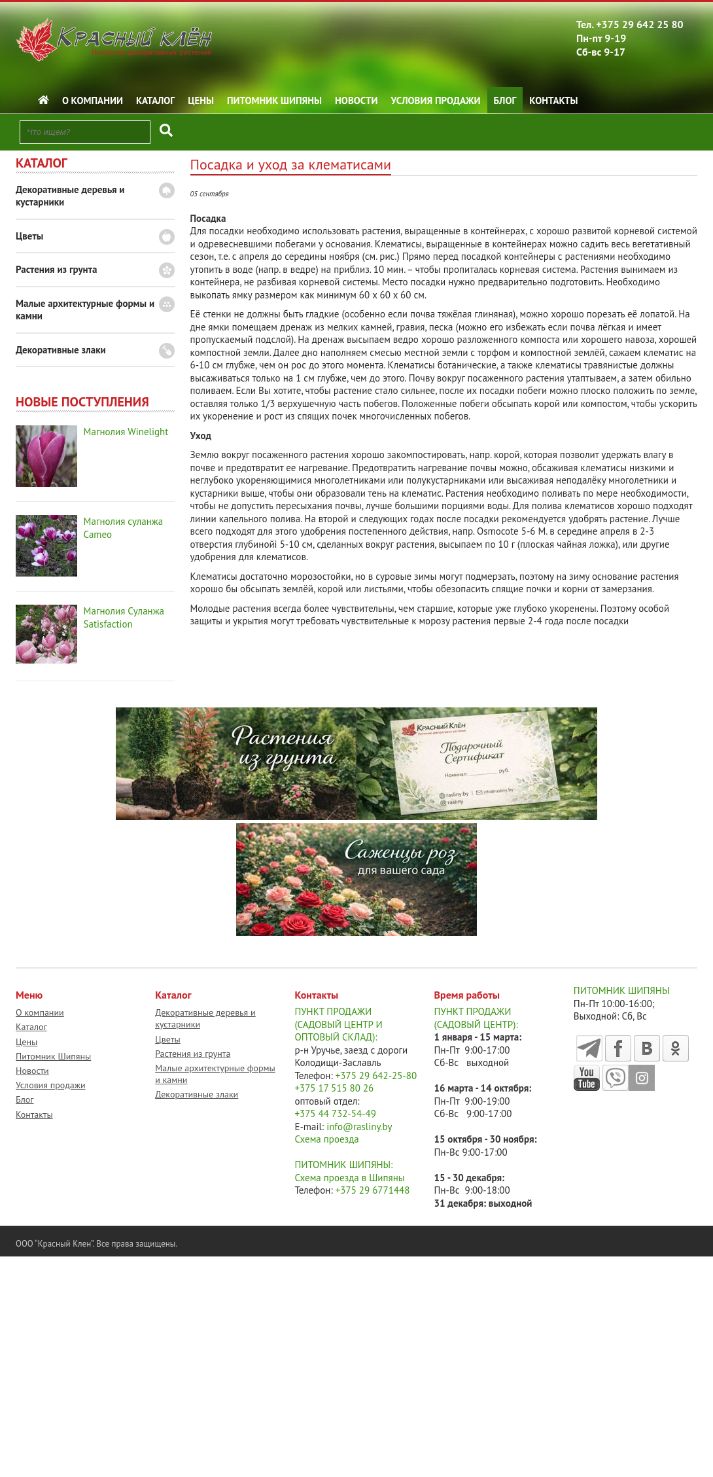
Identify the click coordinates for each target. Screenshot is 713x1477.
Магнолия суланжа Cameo (124, 528)
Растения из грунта (56, 269)
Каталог (155, 100)
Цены (201, 100)
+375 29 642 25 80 (640, 24)
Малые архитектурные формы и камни (85, 310)
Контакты (553, 100)
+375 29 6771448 (373, 1190)
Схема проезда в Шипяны (349, 1177)
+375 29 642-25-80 (376, 1075)
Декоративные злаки (61, 350)
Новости (356, 100)
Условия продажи (436, 100)
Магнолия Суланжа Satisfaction (124, 617)
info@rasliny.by (359, 1126)
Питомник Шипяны (274, 100)
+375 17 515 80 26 (334, 1088)
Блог (505, 100)
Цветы (29, 236)
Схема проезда (326, 1139)
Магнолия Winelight (126, 431)
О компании (92, 100)
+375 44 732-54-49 (335, 1113)
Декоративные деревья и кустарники (70, 196)
